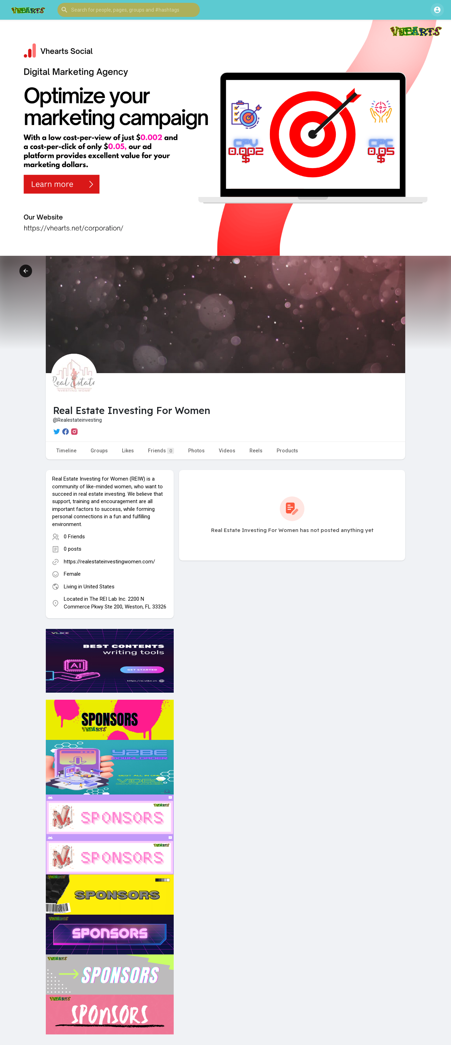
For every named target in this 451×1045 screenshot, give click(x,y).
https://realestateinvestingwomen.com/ (109, 561)
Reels (255, 450)
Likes (128, 450)
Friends (161, 451)
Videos (227, 450)
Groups (99, 450)
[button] (128, 10)
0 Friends (74, 536)
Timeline (66, 450)
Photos (196, 450)
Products (287, 450)
